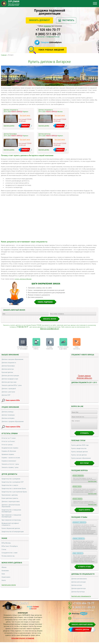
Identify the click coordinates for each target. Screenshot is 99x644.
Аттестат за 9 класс (8, 441)
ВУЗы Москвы (6, 543)
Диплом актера (76, 587)
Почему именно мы (8, 556)
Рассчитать (68, 20)
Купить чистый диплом (79, 457)
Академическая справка (10, 448)
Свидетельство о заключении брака (14, 489)
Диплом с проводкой (9, 389)
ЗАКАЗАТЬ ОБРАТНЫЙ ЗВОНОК (82, 626)
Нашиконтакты (76, 348)
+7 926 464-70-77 (48, 30)
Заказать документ (39, 20)
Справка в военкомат (9, 461)
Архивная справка (8, 454)
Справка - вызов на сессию (11, 458)
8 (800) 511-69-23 (48, 34)
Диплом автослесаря (78, 584)
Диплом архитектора (78, 590)
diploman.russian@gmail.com (49, 329)
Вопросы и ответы (35, 348)
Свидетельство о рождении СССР (12, 482)
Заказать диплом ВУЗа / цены (12, 385)
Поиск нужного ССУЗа (13, 427)
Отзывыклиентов (49, 348)
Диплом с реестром (8, 392)
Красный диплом (7, 372)
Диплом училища (7, 412)
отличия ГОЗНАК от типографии (22, 348)
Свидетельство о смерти (10, 485)
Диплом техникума (8, 415)
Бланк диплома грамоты (10, 498)
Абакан (4, 567)
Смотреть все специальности (81, 598)
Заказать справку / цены (10, 467)
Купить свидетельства (78, 450)
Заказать (25, 125)
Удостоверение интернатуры (11, 520)
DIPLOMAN (20, 605)
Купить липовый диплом (79, 453)
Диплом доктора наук (9, 382)
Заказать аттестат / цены (10, 464)
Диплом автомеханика (79, 581)
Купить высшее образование (81, 460)
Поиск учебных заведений (51, 50)
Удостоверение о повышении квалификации (11, 516)
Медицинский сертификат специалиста (10, 524)
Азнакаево (5, 571)
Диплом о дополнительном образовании (11, 506)
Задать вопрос (84, 512)
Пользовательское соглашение (22, 640)
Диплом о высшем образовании (12, 359)
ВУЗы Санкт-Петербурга (10, 546)
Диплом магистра (8, 369)
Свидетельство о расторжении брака (14, 492)
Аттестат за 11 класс (9, 438)
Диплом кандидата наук (10, 379)
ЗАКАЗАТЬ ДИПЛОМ (82, 631)
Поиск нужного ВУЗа (13, 400)
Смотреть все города (9, 585)
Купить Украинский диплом (11, 528)
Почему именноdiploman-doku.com (84, 377)
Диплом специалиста (9, 363)
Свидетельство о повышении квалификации (11, 511)
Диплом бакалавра (8, 366)
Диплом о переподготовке (11, 502)
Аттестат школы (7, 445)
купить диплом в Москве (23, 279)
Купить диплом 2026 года (79, 447)
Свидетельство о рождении (11, 479)
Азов (3, 574)
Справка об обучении (9, 451)
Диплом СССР (6, 395)
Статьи (4, 549)
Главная (3, 55)
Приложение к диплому (10, 495)
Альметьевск (6, 577)
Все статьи (84, 465)
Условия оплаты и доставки (63, 348)
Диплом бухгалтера (78, 594)
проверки (47, 26)
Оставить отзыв (84, 569)
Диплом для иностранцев (10, 376)
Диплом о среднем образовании (13, 421)
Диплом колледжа (8, 418)
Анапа (4, 580)
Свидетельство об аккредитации (13, 532)
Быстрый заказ (25, 115)
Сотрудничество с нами (9, 553)
